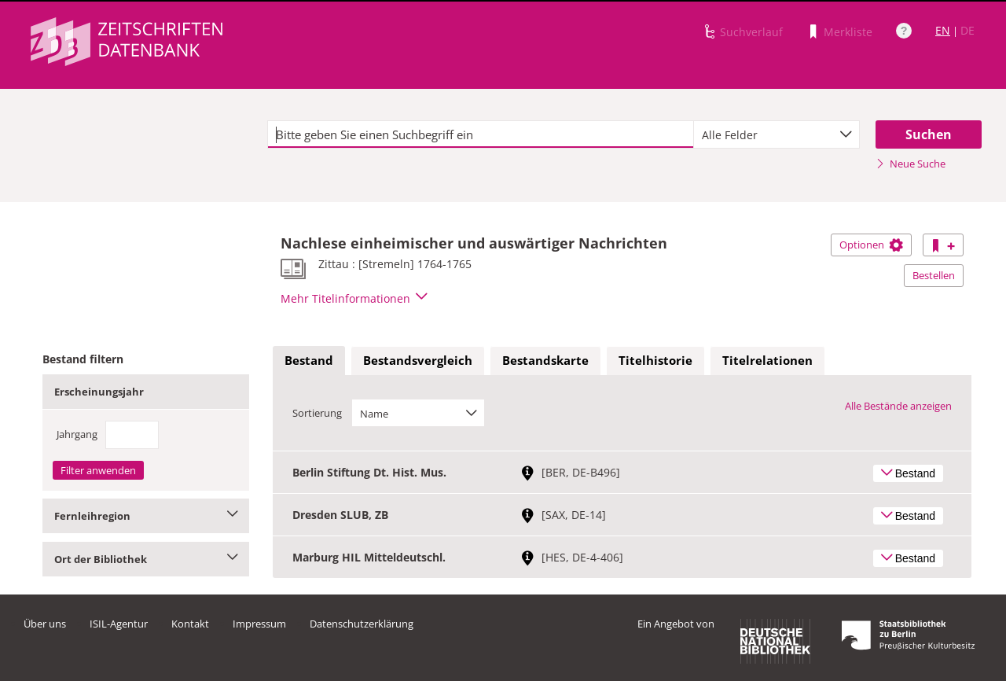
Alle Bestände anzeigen (898, 406)
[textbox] (480, 134)
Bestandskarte (545, 360)
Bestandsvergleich (417, 360)
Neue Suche (910, 163)
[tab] (309, 361)
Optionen (871, 244)
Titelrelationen (767, 360)
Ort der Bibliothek (145, 559)
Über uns (45, 624)
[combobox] (776, 134)
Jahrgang (77, 434)
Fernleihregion (145, 516)
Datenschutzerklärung (361, 624)
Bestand (309, 360)
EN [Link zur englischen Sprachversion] (942, 30)
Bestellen (933, 275)
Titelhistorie (655, 360)
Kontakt (190, 624)
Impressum (259, 624)
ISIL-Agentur (119, 624)
